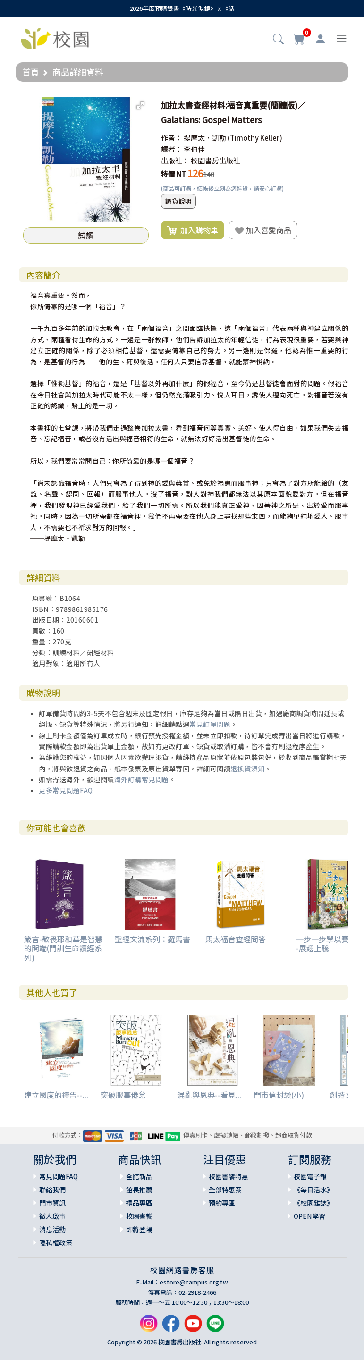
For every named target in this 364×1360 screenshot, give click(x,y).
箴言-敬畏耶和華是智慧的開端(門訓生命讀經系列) (63, 948)
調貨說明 (178, 201)
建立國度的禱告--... (56, 1094)
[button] (278, 39)
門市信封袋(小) (279, 1094)
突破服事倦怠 (123, 1094)
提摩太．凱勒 (205, 138)
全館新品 (139, 1176)
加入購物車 (192, 230)
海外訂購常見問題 (141, 779)
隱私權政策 (55, 1242)
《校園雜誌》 (313, 1203)
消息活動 (52, 1229)
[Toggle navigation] (341, 38)
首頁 (30, 72)
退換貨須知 (247, 768)
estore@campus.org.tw (194, 1281)
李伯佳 (194, 149)
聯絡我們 (52, 1189)
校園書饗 (139, 1216)
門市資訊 (52, 1203)
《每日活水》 (313, 1189)
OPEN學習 (309, 1216)
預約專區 (222, 1203)
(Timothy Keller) (255, 138)
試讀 (86, 235)
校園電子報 (310, 1176)
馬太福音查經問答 (235, 939)
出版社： (175, 160)
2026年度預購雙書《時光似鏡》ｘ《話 (182, 8)
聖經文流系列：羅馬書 (152, 939)
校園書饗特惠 (228, 1176)
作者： (171, 138)
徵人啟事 (52, 1216)
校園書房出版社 (215, 160)
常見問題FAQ (58, 1176)
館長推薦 (139, 1189)
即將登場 (139, 1229)
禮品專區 (139, 1203)
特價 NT (173, 174)
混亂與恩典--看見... (209, 1094)
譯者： (171, 149)
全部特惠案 (225, 1189)
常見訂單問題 (209, 724)
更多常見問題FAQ (66, 790)
